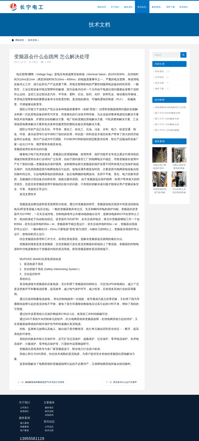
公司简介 (24, 407)
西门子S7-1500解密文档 (167, 118)
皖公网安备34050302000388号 (112, 436)
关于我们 (115, 7)
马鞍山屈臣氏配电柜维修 (179, 166)
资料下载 (170, 7)
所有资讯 (163, 71)
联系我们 (183, 7)
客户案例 (84, 415)
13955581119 (152, 404)
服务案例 (157, 7)
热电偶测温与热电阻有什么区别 (170, 107)
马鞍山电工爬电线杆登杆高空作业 (159, 167)
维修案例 (84, 411)
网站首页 (101, 7)
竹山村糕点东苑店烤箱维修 (179, 191)
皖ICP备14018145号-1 (83, 436)
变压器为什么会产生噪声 (125, 382)
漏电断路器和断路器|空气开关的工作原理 (44, 382)
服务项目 (128, 7)
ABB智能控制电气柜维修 (159, 191)
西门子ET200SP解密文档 (167, 113)
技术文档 (33, 40)
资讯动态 (142, 7)
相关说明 (54, 411)
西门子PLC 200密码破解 (167, 130)
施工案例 (84, 407)
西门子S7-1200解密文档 (167, 124)
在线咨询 (54, 415)
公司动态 (162, 77)
